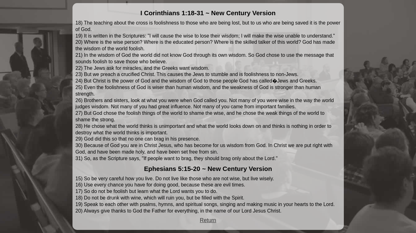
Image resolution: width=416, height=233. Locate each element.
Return (208, 220)
